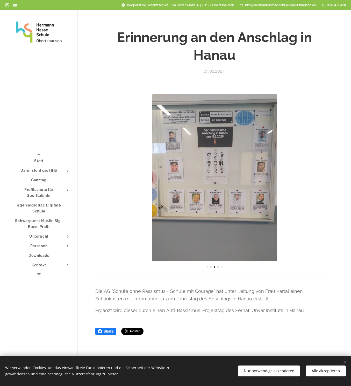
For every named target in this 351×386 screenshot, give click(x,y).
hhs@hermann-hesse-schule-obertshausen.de (280, 5)
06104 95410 (336, 5)
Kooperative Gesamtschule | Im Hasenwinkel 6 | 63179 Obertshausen (180, 5)
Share (106, 331)
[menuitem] (39, 161)
